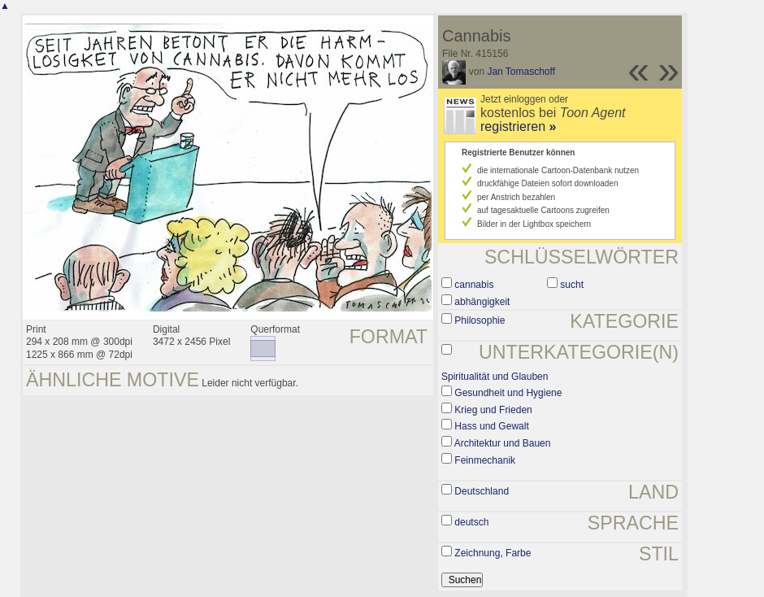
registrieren (518, 126)
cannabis (473, 284)
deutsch (471, 522)
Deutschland (481, 491)
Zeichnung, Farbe (492, 553)
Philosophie (479, 320)
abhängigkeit (482, 301)
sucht (572, 284)
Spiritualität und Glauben (494, 376)
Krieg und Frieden (493, 410)
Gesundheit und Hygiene (508, 393)
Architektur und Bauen (502, 443)
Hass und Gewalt (491, 426)
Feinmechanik (484, 460)
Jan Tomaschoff (521, 71)
